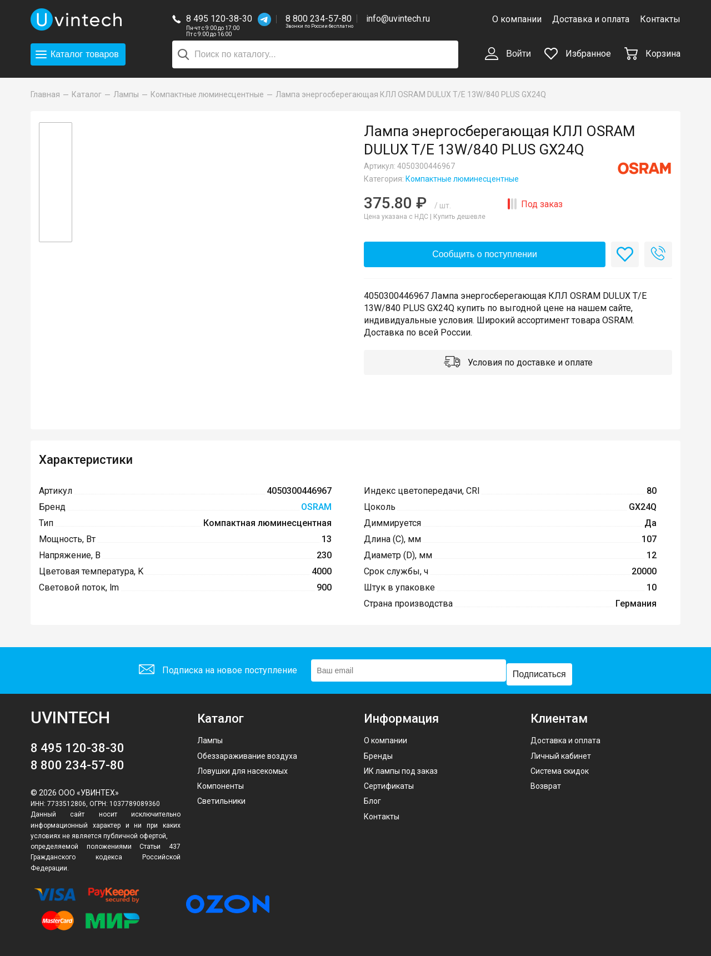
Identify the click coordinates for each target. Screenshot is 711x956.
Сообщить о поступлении (484, 255)
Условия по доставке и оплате (518, 366)
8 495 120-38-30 (219, 18)
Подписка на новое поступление (216, 672)
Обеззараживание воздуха (247, 753)
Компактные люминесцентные (462, 178)
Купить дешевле (459, 217)
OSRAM (316, 512)
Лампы (210, 738)
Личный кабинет (560, 753)
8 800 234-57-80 (319, 19)
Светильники (221, 798)
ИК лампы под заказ (401, 768)
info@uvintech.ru (398, 18)
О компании (517, 19)
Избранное (577, 53)
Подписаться (542, 672)
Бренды (378, 753)
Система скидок (559, 768)
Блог (372, 798)
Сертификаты (389, 783)
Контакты (660, 19)
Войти (508, 54)
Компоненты (220, 783)
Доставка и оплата (590, 19)
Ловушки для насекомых (242, 768)
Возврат (545, 783)
